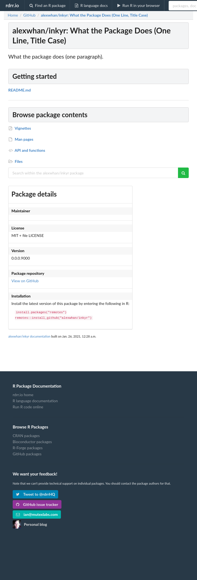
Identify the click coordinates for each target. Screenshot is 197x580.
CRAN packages (26, 435)
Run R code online (28, 406)
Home (13, 15)
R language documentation (35, 400)
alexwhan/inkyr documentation (29, 336)
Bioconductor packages (32, 441)
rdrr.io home (23, 395)
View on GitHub (25, 280)
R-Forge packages (27, 447)
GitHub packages (27, 453)
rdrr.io (12, 5)
